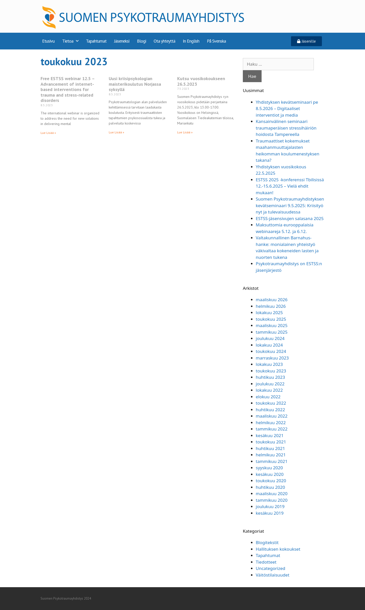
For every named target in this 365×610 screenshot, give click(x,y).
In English (191, 41)
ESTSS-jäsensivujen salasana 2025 (290, 218)
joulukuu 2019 (270, 506)
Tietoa (70, 41)
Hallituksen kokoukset (278, 549)
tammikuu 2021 (271, 461)
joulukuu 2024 (270, 338)
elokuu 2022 (268, 397)
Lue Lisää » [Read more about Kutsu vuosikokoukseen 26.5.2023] (185, 132)
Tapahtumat (96, 41)
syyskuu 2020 (269, 468)
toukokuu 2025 (271, 319)
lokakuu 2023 (269, 364)
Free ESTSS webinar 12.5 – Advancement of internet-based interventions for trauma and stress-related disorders (68, 89)
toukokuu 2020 (271, 480)
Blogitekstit (267, 542)
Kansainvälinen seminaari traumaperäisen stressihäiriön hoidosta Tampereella (286, 127)
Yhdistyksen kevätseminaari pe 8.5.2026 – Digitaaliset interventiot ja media (287, 108)
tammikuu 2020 (271, 500)
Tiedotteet (266, 562)
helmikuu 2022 (271, 422)
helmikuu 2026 (271, 306)
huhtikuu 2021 (270, 448)
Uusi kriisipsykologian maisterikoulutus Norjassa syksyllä (135, 84)
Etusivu (48, 41)
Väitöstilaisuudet (272, 575)
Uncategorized (270, 568)
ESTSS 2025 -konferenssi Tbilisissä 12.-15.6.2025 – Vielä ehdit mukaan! (290, 186)
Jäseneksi (121, 41)
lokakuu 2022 (269, 390)
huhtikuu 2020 (270, 487)
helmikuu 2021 (271, 455)
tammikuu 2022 (271, 429)
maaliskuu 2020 (271, 493)
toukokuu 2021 (271, 442)
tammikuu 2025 (271, 332)
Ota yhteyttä (164, 41)
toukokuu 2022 (271, 403)
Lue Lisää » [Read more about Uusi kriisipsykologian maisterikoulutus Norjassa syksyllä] (116, 132)
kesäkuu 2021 (270, 435)
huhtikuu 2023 (270, 377)
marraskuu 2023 (272, 358)
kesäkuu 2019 (270, 513)
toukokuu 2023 (271, 371)
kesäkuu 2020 (270, 474)
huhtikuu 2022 (270, 409)
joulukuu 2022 (270, 384)
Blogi (141, 41)
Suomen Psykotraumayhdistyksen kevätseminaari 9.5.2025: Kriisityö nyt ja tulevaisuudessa (290, 205)
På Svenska (216, 41)
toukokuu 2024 (271, 351)
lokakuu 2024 (269, 345)
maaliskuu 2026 (271, 299)
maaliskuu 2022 (271, 416)
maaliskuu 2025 (271, 325)
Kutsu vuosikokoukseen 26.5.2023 (201, 81)
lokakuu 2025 (269, 312)
